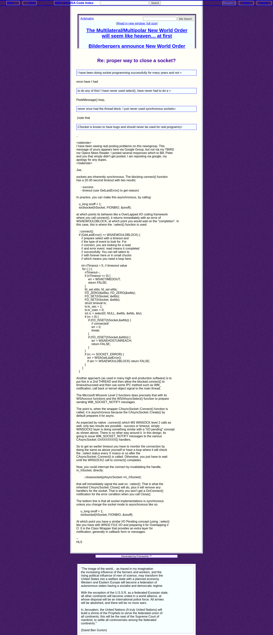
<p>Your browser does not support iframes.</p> (136, 31)
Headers (229, 3)
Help (246, 3)
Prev (10, 3)
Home (264, 3)
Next (32, 3)
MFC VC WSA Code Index (74, 3)
